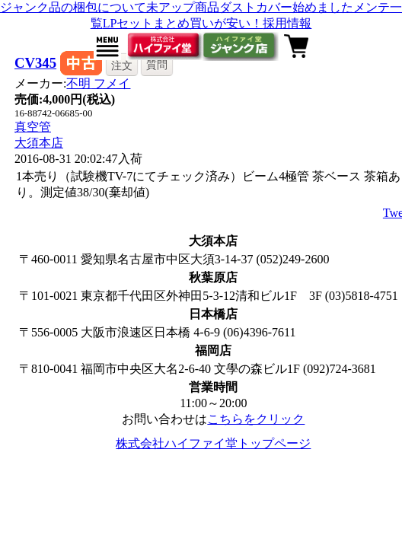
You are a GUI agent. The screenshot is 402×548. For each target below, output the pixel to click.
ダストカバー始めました (286, 7)
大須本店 (38, 142)
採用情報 (287, 23)
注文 (121, 65)
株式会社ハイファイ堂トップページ (213, 443)
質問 (157, 65)
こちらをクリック (256, 419)
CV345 (35, 63)
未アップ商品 (182, 7)
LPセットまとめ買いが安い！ (183, 23)
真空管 (32, 126)
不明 (98, 83)
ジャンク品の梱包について (73, 7)
